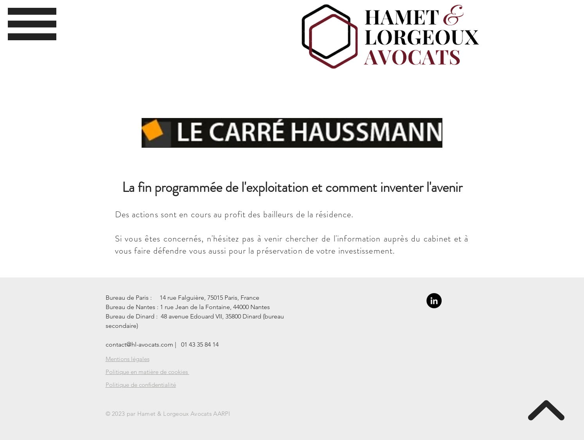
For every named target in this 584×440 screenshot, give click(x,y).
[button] (32, 24)
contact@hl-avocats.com (139, 344)
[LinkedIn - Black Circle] (434, 300)
